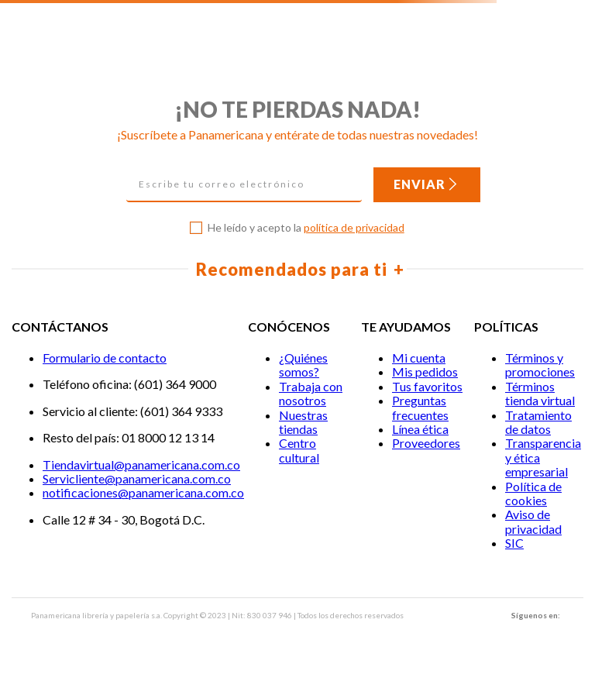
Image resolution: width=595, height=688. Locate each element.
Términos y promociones (540, 364)
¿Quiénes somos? (303, 364)
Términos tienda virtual (540, 393)
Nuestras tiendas (303, 422)
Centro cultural (299, 449)
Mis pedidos (425, 371)
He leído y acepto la (306, 228)
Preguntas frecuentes (420, 407)
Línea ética (420, 428)
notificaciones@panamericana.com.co (143, 492)
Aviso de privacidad (533, 521)
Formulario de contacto (105, 357)
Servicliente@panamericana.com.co (137, 478)
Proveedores (426, 442)
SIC (514, 542)
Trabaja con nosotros (310, 393)
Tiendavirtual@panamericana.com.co (141, 464)
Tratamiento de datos (538, 422)
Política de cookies (533, 493)
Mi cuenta (418, 357)
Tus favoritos (427, 386)
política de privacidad (354, 227)
